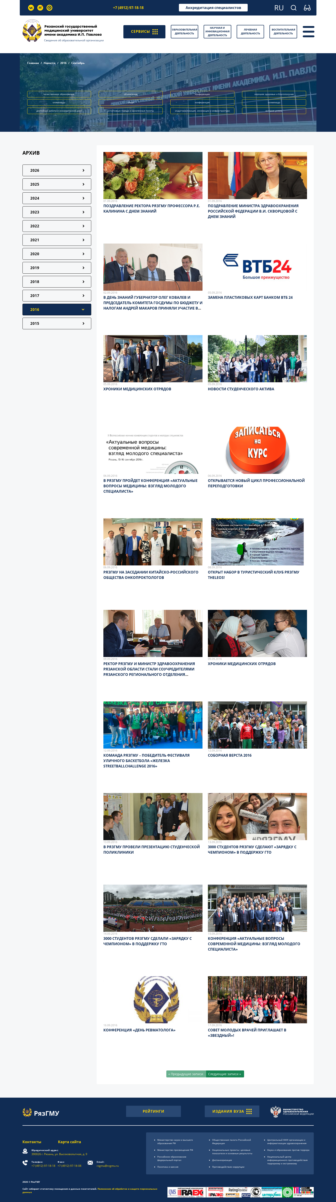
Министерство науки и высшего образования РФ (175, 1141)
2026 (34, 170)
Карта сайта (69, 1141)
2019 (34, 267)
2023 (34, 212)
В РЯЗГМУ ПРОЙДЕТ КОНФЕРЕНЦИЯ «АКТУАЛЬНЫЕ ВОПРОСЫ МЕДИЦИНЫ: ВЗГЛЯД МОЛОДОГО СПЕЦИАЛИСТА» (150, 486)
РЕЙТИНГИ (153, 1111)
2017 (34, 295)
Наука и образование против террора (288, 1149)
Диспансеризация (222, 1160)
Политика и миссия (167, 1166)
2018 (34, 281)
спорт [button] (131, 102)
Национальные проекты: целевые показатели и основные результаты (232, 1151)
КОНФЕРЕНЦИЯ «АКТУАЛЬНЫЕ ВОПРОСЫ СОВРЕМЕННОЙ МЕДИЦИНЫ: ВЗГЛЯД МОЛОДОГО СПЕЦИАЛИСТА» (254, 944)
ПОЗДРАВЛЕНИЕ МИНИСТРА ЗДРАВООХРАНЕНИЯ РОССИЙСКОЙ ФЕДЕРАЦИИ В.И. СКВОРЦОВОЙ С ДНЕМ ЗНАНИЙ (253, 211)
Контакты (31, 1141)
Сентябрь (78, 63)
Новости (50, 63)
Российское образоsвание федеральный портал (171, 1158)
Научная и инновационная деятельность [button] (217, 31)
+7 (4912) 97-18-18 (128, 7)
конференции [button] (202, 94)
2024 (34, 198)
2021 (34, 239)
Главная (33, 63)
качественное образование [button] (59, 94)
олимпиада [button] (274, 102)
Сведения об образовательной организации (74, 40)
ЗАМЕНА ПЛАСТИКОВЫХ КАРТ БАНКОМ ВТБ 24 (250, 297)
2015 (34, 323)
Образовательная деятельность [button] (184, 31)
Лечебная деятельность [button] (250, 31)
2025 (34, 184)
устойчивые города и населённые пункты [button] (130, 110)
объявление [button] (131, 94)
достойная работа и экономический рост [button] (59, 110)
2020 (34, 253)
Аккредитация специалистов (213, 7)
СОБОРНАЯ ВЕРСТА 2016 (229, 755)
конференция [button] (202, 102)
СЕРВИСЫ (144, 32)
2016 (63, 63)
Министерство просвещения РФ (175, 1149)
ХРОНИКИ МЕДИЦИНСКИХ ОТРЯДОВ (137, 389)
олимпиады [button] (59, 102)
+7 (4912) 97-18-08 (70, 1164)
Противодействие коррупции (228, 1166)
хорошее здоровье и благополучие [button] (274, 94)
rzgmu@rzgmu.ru (108, 1164)
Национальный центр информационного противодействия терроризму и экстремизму (287, 1160)
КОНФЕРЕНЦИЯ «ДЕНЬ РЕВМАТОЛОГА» (139, 1030)
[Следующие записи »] (225, 1073)
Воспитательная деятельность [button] (283, 31)
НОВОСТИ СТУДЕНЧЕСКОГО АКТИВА (241, 389)
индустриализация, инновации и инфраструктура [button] (202, 110)
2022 (34, 226)
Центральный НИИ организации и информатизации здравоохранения (287, 1141)
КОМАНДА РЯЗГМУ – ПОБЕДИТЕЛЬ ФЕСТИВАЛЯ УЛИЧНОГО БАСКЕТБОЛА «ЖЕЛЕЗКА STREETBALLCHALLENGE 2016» (146, 761)
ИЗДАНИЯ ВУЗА (232, 1111)
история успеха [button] (274, 110)
